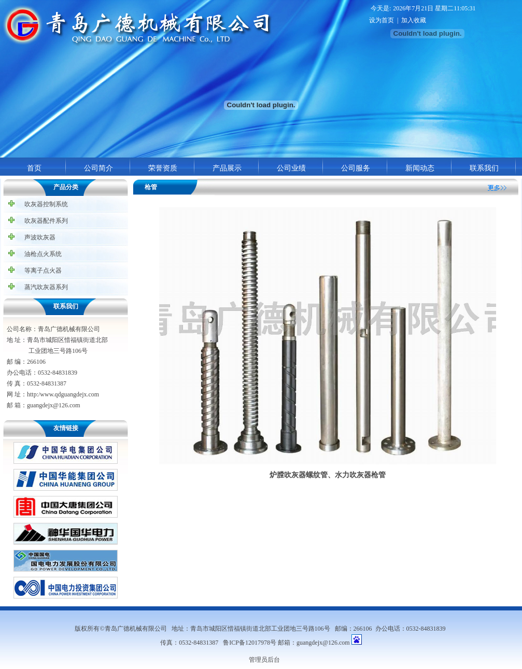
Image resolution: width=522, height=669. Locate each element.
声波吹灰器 (39, 237)
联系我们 (484, 168)
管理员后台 (264, 659)
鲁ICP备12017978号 (249, 642)
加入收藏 (413, 20)
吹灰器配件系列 (46, 220)
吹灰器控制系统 (46, 204)
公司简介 (98, 168)
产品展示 (227, 168)
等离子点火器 (43, 270)
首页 (34, 168)
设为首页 (381, 20)
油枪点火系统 (43, 254)
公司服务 (355, 168)
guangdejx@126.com (323, 642)
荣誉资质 (162, 168)
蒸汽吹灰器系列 (46, 287)
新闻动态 (419, 168)
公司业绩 (291, 168)
